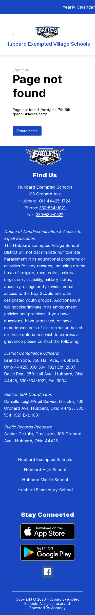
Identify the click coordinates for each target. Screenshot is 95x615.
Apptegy (58, 608)
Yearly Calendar (79, 7)
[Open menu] (13, 35)
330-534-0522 (49, 214)
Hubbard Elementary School (45, 489)
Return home (27, 131)
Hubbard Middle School (45, 479)
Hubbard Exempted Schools (45, 459)
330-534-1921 (52, 207)
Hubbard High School (45, 469)
